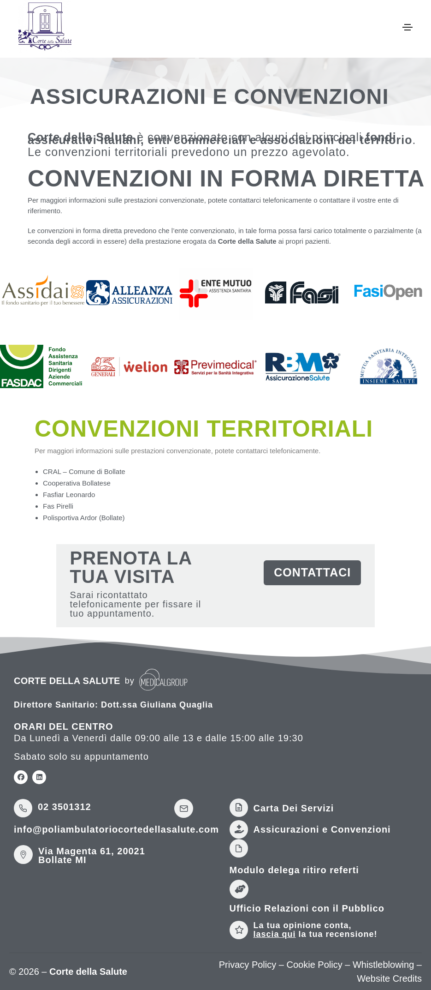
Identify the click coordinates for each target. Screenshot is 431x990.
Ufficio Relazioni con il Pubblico (307, 908)
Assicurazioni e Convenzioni (322, 829)
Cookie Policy (314, 965)
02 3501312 (64, 807)
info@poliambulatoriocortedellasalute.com (116, 829)
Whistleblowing (383, 965)
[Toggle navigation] (407, 27)
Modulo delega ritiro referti (294, 870)
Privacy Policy (247, 965)
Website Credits (389, 978)
